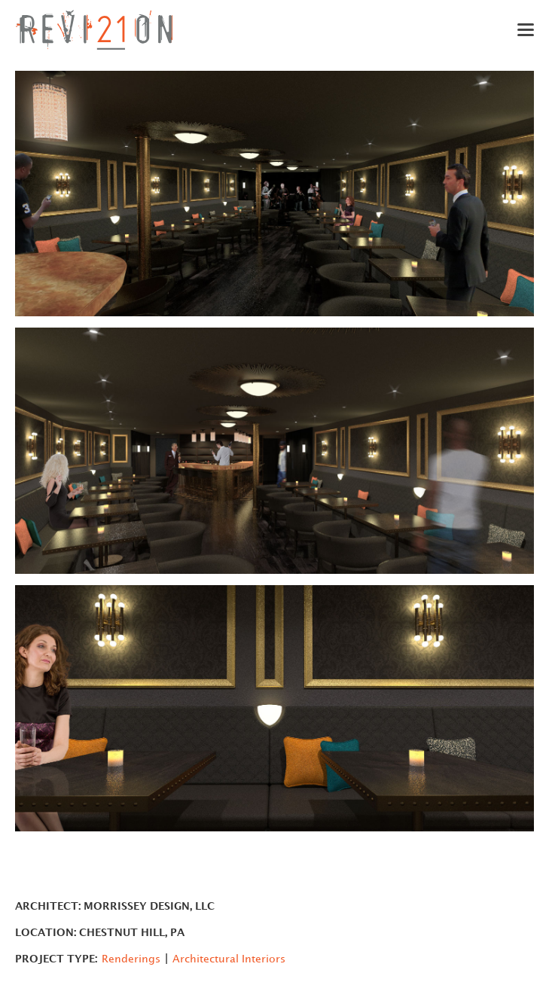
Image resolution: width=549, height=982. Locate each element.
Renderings (131, 959)
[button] (515, 30)
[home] (94, 30)
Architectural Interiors (228, 959)
